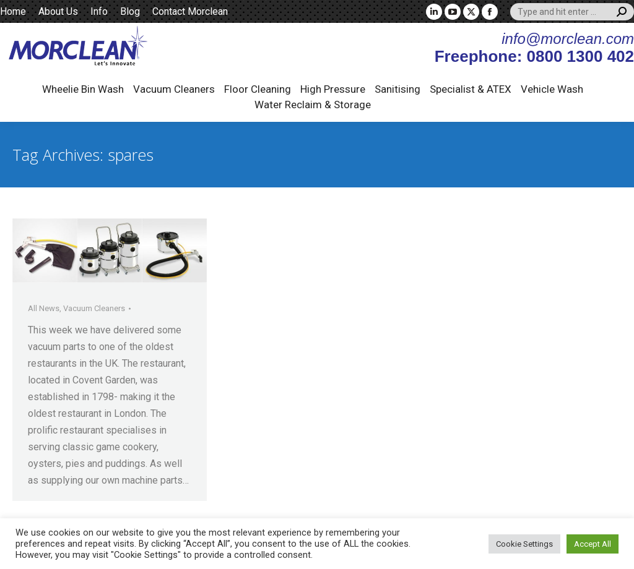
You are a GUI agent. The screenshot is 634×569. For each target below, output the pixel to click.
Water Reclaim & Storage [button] (312, 104)
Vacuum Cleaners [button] (174, 89)
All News (43, 308)
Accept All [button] (592, 544)
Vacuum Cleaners (94, 308)
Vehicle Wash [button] (552, 89)
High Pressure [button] (332, 89)
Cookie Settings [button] (524, 544)
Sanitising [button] (397, 89)
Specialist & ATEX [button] (470, 89)
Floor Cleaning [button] (257, 89)
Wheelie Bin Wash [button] (83, 89)
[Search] (572, 11)
